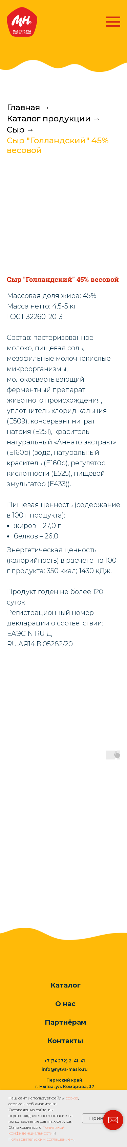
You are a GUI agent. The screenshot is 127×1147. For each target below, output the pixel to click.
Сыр (15, 130)
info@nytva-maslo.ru (65, 1069)
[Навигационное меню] (113, 22)
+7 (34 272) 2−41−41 (64, 1060)
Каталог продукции (49, 118)
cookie (72, 1097)
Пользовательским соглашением (40, 1139)
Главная (23, 107)
